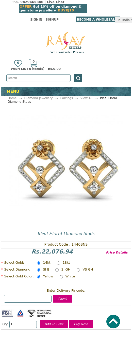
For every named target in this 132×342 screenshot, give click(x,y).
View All (86, 98)
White (70, 276)
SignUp (52, 19)
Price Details (117, 252)
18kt (66, 262)
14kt (46, 262)
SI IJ (46, 269)
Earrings (66, 98)
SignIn (36, 19)
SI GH (65, 269)
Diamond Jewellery (38, 98)
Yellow (48, 276)
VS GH (87, 269)
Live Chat (55, 2)
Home (12, 98)
